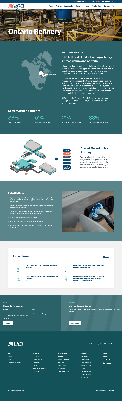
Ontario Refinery (37, 359)
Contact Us (107, 363)
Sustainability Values (63, 359)
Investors (86, 6)
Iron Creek (36, 372)
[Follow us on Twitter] (91, 344)
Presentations (85, 359)
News (78, 6)
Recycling (36, 362)
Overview (36, 356)
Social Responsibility (63, 372)
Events (83, 368)
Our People (61, 362)
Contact (107, 6)
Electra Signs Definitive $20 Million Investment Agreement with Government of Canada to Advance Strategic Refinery (88, 278)
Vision (10, 356)
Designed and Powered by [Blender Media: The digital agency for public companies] (104, 390)
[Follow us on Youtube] (111, 344)
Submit (8, 323)
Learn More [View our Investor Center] (75, 323)
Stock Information (86, 362)
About (51, 6)
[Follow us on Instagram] (105, 344)
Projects (59, 6)
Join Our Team (96, 6)
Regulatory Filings (86, 375)
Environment (61, 368)
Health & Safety (62, 365)
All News (106, 257)
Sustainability (68, 6)
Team (9, 359)
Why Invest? (84, 356)
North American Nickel (39, 368)
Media (105, 356)
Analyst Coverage (86, 365)
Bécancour (36, 365)
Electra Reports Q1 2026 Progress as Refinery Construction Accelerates (88, 266)
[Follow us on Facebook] (98, 344)
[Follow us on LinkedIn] (85, 344)
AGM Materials (85, 378)
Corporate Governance (14, 362)
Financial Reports (86, 372)
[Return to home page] (16, 6)
